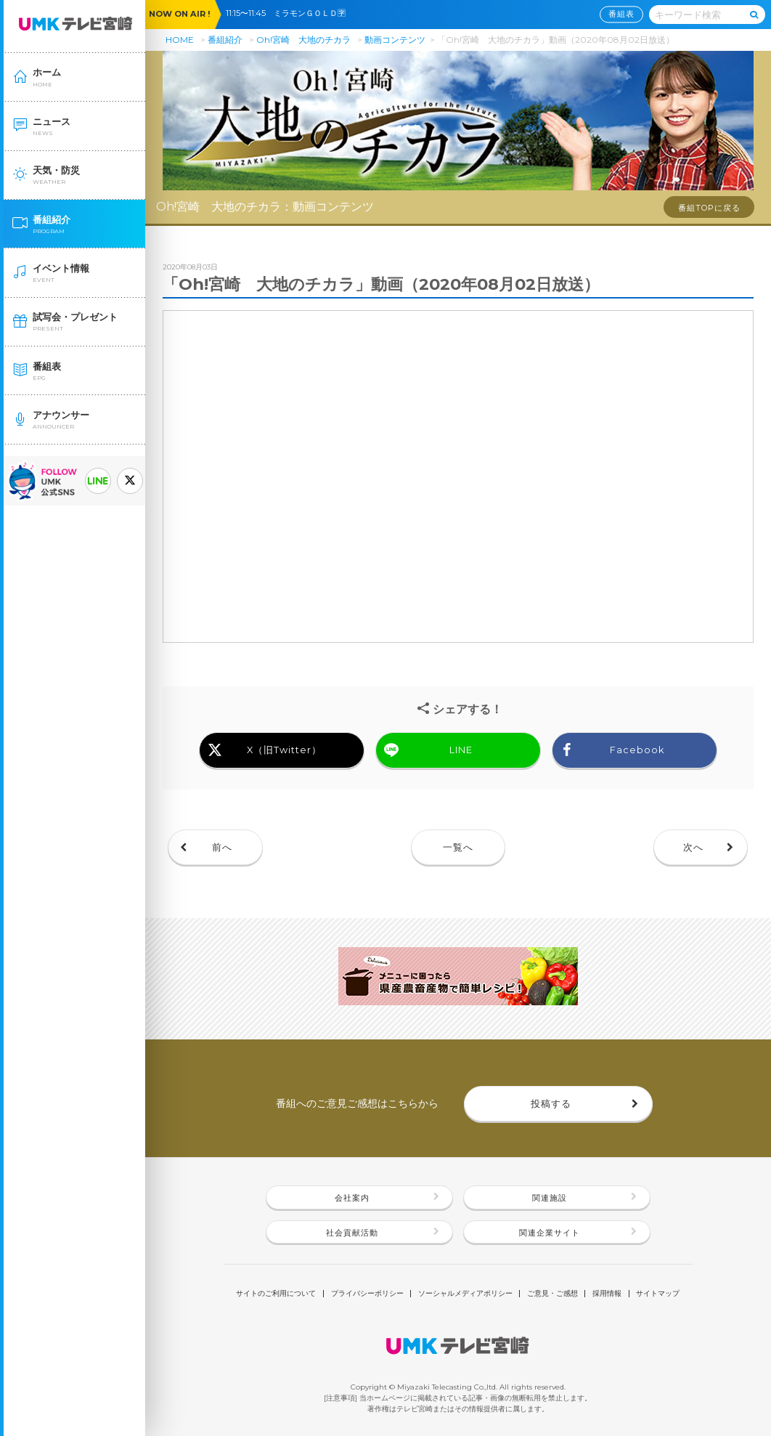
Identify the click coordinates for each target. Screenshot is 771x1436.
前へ (222, 847)
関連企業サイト (549, 1233)
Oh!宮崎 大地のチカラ (303, 39)
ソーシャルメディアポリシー (465, 1293)
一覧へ (458, 847)
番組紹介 (225, 39)
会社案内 (352, 1198)
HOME (180, 39)
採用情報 (606, 1293)
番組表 (621, 14)
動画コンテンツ (394, 39)
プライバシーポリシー (367, 1293)
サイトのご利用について (276, 1293)
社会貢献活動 (352, 1233)
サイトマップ (658, 1293)
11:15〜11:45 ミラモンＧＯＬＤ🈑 (290, 13)
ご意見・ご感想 (552, 1293)
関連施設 (549, 1198)
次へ (693, 847)
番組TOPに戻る (709, 208)
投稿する (551, 1103)
